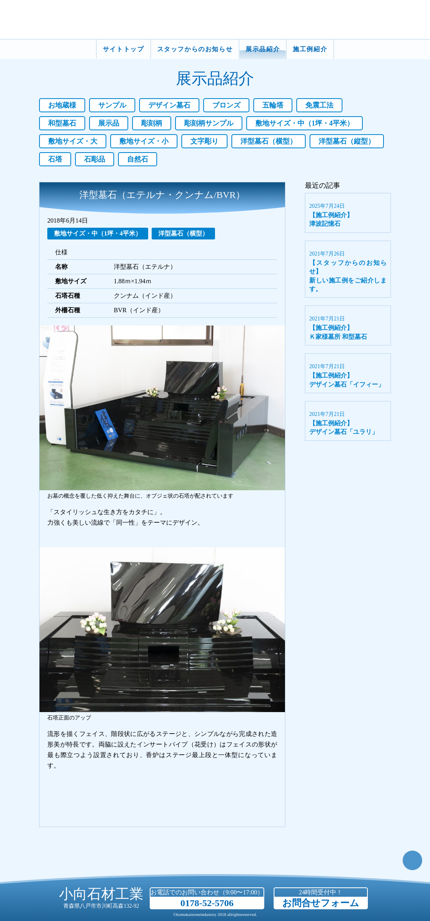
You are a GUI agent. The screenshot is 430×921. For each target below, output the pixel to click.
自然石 (137, 159)
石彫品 (94, 159)
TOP (412, 860)
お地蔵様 (62, 105)
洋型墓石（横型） (268, 141)
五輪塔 (272, 105)
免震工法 (319, 105)
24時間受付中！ (320, 898)
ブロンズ (226, 105)
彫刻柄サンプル (208, 123)
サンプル (112, 105)
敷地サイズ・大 (72, 141)
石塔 (55, 159)
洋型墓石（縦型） (347, 141)
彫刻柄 (151, 123)
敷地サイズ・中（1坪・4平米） (304, 123)
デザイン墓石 (169, 105)
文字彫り (204, 141)
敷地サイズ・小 (143, 141)
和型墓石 (62, 123)
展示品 (108, 123)
